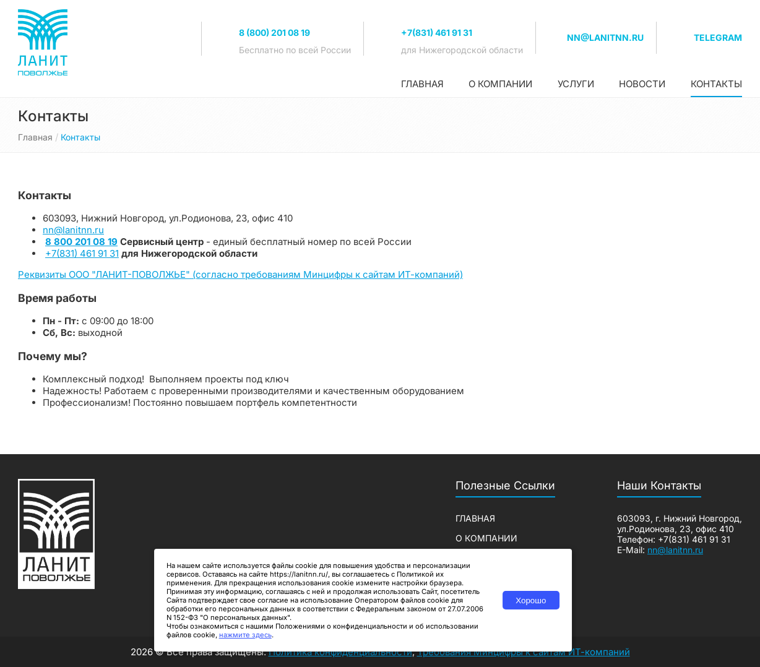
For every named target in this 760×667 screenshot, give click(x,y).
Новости (642, 84)
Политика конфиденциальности (340, 652)
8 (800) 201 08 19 (274, 32)
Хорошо (531, 600)
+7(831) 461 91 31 (436, 32)
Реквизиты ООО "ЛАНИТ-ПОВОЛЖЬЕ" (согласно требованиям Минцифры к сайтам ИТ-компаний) (240, 274)
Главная (422, 84)
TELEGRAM (718, 37)
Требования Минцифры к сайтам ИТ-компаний (523, 652)
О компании (500, 84)
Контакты (716, 84)
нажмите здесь (245, 634)
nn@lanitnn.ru (605, 37)
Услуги (576, 84)
